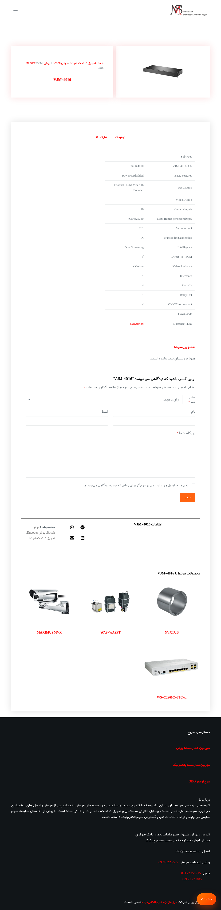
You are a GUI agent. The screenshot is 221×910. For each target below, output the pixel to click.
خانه (100, 63)
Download (136, 324)
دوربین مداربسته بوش (193, 747)
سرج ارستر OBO (199, 781)
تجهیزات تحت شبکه (83, 63)
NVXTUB (172, 632)
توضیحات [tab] (120, 137)
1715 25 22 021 (191, 873)
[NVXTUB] (171, 602)
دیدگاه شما (186, 433)
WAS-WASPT (110, 632)
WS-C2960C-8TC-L (172, 697)
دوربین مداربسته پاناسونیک (191, 764)
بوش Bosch (60, 63)
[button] (82, 527)
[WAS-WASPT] (110, 602)
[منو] (15, 10)
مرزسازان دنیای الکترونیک (159, 902)
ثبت (188, 497)
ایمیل (104, 411)
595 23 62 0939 (168, 862)
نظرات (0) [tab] (101, 137)
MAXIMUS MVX (49, 632)
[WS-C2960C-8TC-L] (171, 667)
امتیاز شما (191, 399)
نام (193, 411)
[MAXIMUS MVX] (49, 602)
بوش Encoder (36, 532)
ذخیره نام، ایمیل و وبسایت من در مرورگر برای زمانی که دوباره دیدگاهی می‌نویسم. (136, 485)
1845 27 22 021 (192, 879)
